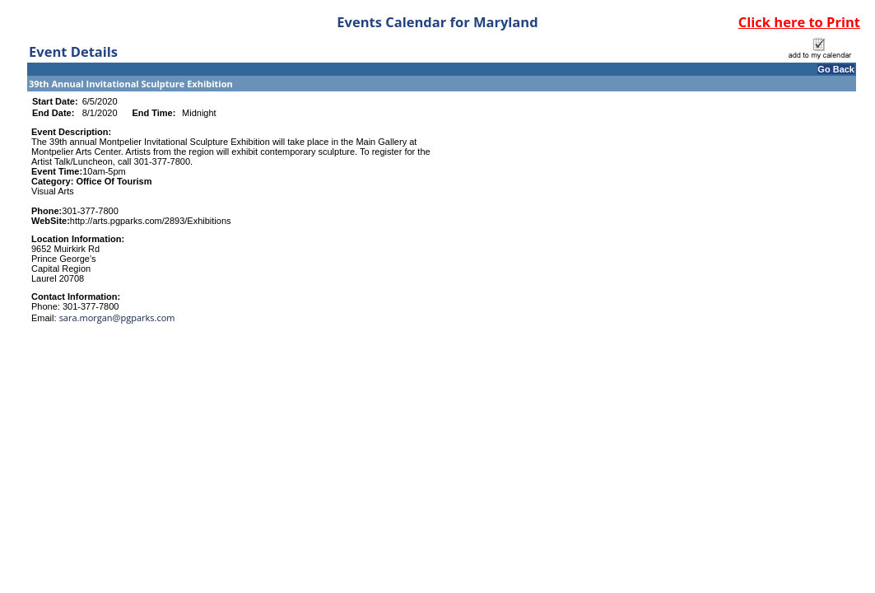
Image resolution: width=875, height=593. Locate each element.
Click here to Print (799, 21)
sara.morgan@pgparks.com (117, 317)
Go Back (835, 69)
